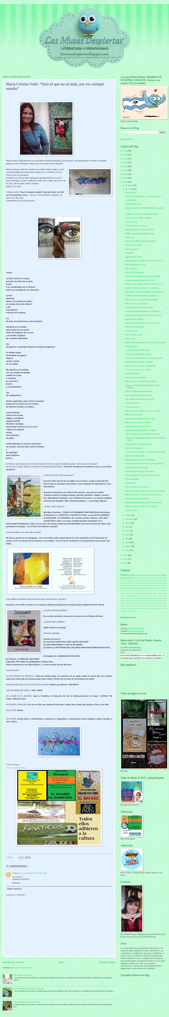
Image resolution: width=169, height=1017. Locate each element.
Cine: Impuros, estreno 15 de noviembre (139, 399)
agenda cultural (125, 588)
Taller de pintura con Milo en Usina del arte (141, 381)
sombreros (138, 608)
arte (151, 588)
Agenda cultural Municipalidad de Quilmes (140, 430)
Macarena (123, 583)
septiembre (130, 519)
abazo (159, 585)
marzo (128, 542)
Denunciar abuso (128, 617)
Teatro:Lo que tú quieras (134, 448)
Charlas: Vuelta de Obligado (135, 378)
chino (133, 593)
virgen (135, 611)
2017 (125, 555)
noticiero (160, 600)
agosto (128, 523)
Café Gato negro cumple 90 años (137, 487)
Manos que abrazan (132, 249)
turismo (164, 608)
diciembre (129, 185)
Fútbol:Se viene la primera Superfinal (138, 391)
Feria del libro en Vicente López (136, 467)
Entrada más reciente (13, 962)
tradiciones (130, 578)
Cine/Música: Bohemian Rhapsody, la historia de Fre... (145, 292)
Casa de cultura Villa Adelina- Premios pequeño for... (144, 358)
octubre (128, 515)
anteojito (143, 588)
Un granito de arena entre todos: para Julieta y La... (143, 311)
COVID (153, 578)
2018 (125, 182)
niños (155, 600)
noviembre (130, 189)
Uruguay (149, 585)
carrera (153, 590)
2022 (125, 166)
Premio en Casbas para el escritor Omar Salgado (142, 276)
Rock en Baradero (131, 269)
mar (128, 600)
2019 (125, 178)
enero (128, 550)
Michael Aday (131, 583)
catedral (128, 593)
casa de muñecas (161, 590)
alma (138, 575)
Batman (142, 578)
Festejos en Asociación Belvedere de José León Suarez (145, 491)
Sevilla (144, 585)
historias (149, 598)
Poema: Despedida (131, 479)
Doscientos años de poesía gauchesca (138, 444)
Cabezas (158, 578)
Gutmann (159, 580)
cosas (159, 593)
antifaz (148, 588)
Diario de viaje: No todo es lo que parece (140, 471)
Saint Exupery (125, 585)
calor (142, 590)
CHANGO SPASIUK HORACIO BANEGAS (141, 296)
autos (122, 590)
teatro (133, 575)
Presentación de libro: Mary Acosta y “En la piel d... (144, 261)
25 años (136, 578)
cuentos (123, 595)
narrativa (150, 600)
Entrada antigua (107, 962)
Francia (147, 580)
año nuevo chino (129, 590)
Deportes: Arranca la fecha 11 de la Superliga (141, 506)
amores (132, 588)
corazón (154, 593)
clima (143, 593)
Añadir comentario (14, 889)
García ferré (153, 580)
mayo (128, 535)
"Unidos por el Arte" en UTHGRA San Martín (141, 214)
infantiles (123, 600)
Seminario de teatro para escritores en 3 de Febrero (143, 315)
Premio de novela (131, 331)
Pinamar (164, 583)
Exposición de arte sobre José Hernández (140, 460)
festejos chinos (157, 595)
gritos (140, 598)
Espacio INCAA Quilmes (134, 272)
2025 (125, 155)
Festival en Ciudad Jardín (134, 327)
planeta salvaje (151, 603)
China (122, 580)
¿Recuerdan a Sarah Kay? (22, 975)
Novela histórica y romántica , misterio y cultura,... (143, 411)
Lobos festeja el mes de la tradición (138, 426)
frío (132, 598)
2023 (125, 163)
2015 (125, 563)
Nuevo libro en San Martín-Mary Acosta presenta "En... (145, 464)
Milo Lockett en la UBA (134, 415)
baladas (138, 590)
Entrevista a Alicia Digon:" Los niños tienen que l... (143, 196)
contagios (149, 593)
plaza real (159, 603)
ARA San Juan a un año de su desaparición (140, 366)
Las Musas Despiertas (136, 629)
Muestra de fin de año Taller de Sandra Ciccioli (142, 323)
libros (153, 575)
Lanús (164, 580)
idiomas (164, 598)
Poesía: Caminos (131, 222)
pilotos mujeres (141, 603)
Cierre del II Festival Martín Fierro (137, 350)
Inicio (62, 962)
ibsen (159, 598)
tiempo (153, 608)
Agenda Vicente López (133, 257)
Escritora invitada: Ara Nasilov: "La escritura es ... (143, 288)
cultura (128, 595)
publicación (147, 606)
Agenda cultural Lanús (133, 204)
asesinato (163, 588)
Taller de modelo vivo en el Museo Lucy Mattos (142, 434)
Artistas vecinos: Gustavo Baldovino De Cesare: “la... (144, 284)
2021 (125, 170)
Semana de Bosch (131, 346)
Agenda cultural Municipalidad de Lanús (140, 233)
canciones (147, 590)
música (158, 575)
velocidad (130, 611)
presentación (129, 606)
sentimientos (131, 608)
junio (128, 531)
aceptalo (164, 585)
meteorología (139, 600)
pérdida (154, 606)
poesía (123, 578)
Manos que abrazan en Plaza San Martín (139, 230)
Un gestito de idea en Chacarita (136, 226)
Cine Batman (128, 580)
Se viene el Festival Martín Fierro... (138, 499)
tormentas (159, 608)
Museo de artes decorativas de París (150, 583)
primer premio (138, 606)
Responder (16, 883)
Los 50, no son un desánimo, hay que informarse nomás (145, 452)
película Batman (125, 603)
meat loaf (132, 600)
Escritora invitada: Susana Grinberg (138, 354)
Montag (137, 583)
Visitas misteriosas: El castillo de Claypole (28, 989)
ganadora (135, 598)
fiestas (164, 595)
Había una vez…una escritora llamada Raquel (141, 300)
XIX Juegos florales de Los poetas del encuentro (142, 475)
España (142, 580)
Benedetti (147, 578)
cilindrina (138, 593)
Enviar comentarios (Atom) (23, 968)
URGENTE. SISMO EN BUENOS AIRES (140, 241)
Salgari (132, 585)
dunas (139, 595)
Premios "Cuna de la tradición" (136, 304)
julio (127, 527)
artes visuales (157, 588)
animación (137, 588)
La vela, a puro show (132, 407)
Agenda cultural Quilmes (134, 319)
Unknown (16, 873)
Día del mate (129, 237)
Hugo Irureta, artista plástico (135, 456)
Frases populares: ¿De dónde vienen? (26, 1002)
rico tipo (160, 606)
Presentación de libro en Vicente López (139, 307)
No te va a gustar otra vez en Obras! (138, 370)
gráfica (145, 598)
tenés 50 (144, 608)
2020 (125, 174)
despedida (134, 595)
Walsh (155, 585)
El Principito (136, 580)
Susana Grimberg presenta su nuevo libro (140, 280)
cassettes (123, 593)
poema (164, 575)
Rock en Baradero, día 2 (134, 335)
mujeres (125, 574)
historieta (155, 598)
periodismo (133, 603)
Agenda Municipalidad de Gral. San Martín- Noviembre (145, 342)
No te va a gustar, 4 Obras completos (138, 218)
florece (123, 598)
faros (150, 595)
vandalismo (124, 611)
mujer (145, 600)
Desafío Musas (130, 483)
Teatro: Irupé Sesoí (132, 403)
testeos (149, 608)
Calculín (164, 578)
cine (142, 575)
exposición (145, 595)
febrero (128, 546)
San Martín (138, 585)
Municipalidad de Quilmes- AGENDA (139, 362)
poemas (164, 603)
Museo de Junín (130, 192)
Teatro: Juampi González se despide (138, 422)
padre (165, 600)
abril (127, 539)
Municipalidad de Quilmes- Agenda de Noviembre (143, 503)
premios (123, 606)
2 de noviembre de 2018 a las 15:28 (34, 873)
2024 (125, 159)
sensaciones (124, 608)
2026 (125, 151)
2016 (125, 559)
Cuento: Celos (130, 339)
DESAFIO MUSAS (132, 374)
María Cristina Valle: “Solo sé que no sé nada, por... (143, 495)
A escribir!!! (129, 253)
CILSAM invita (130, 200)
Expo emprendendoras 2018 (135, 265)
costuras (164, 593)
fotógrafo (127, 598)
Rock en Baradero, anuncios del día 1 (138, 395)
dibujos (147, 575)
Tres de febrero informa (133, 245)
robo (165, 606)
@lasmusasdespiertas (136, 631)
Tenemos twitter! (131, 510)
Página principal (126, 139)
